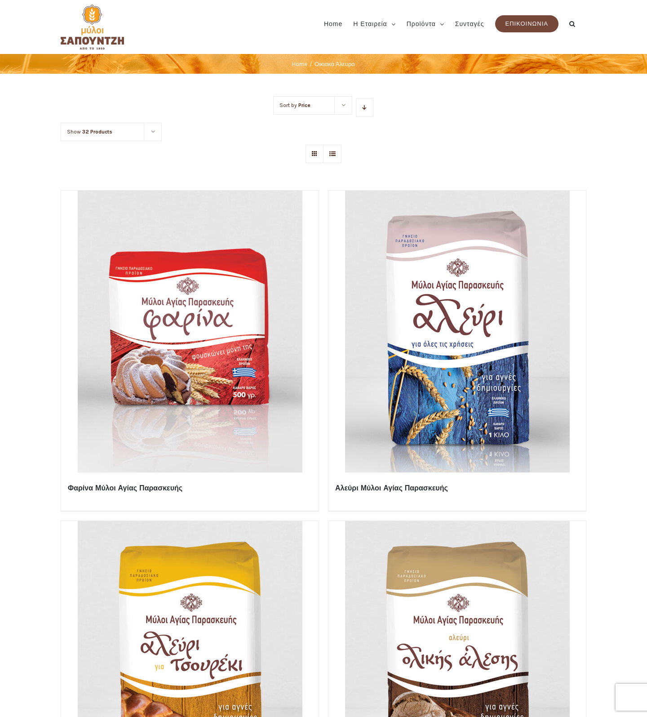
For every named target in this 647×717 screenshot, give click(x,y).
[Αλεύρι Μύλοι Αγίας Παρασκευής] (457, 331)
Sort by (294, 105)
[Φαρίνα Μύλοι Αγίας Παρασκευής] (190, 331)
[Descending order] (364, 107)
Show (89, 132)
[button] (572, 23)
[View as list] (332, 154)
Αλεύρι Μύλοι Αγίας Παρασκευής (391, 488)
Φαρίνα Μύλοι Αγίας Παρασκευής (125, 488)
